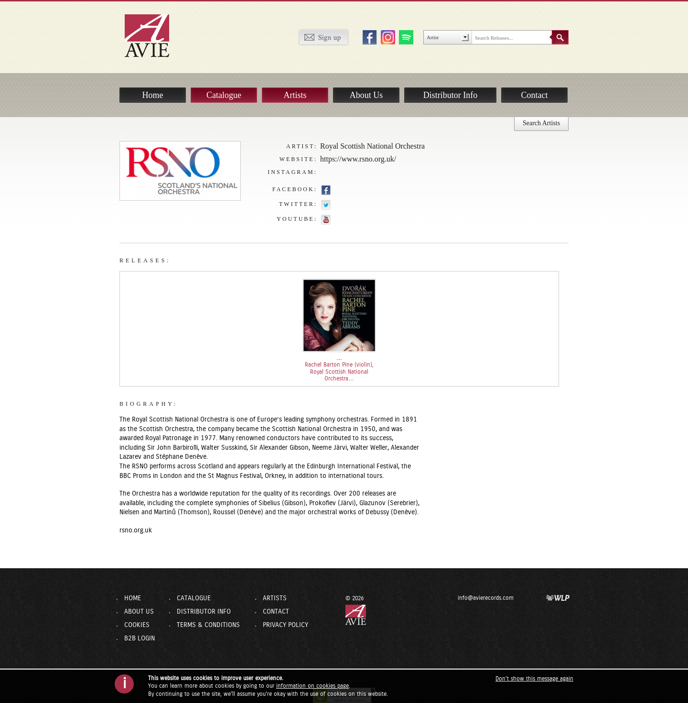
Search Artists (541, 123)
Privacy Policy (285, 625)
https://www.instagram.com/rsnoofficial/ (326, 173)
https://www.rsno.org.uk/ (358, 159)
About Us (366, 95)
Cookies (137, 625)
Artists (294, 95)
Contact (534, 95)
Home (152, 95)
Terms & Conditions (208, 625)
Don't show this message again (534, 678)
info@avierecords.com (486, 598)
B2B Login (139, 638)
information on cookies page (312, 686)
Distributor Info (450, 95)
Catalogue (223, 95)
